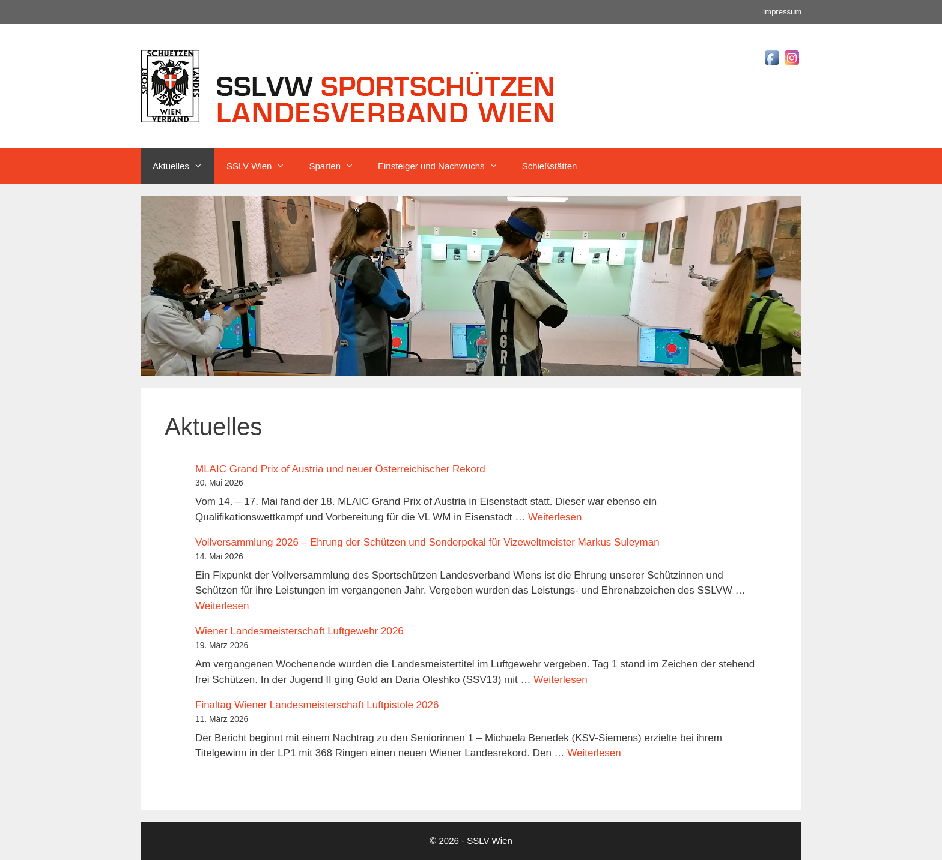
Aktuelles (183, 166)
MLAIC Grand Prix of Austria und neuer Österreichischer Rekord (340, 469)
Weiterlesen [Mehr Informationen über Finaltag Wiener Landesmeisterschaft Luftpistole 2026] (594, 753)
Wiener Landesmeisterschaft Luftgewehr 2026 (299, 631)
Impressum (782, 11)
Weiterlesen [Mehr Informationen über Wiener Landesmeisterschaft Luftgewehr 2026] (560, 679)
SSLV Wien (261, 166)
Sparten (337, 166)
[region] (471, 286)
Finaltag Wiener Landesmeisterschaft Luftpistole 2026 (317, 705)
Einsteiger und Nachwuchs (444, 166)
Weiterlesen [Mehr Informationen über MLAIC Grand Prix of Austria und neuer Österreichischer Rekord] (555, 517)
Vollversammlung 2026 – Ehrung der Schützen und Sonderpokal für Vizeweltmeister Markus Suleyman (427, 542)
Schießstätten (549, 166)
